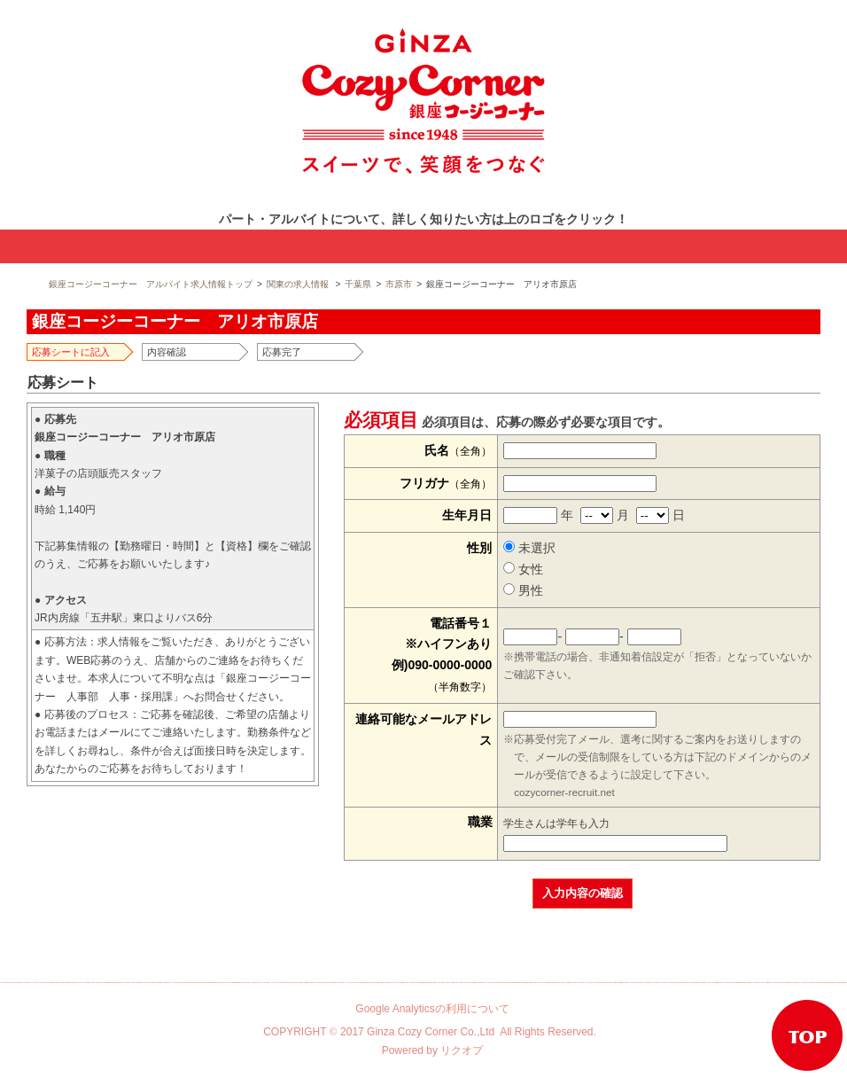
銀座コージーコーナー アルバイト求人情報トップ (151, 284)
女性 (523, 569)
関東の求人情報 (298, 284)
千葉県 (358, 284)
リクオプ (461, 1050)
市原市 (398, 284)
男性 (523, 590)
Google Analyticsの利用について (432, 1009)
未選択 (529, 548)
